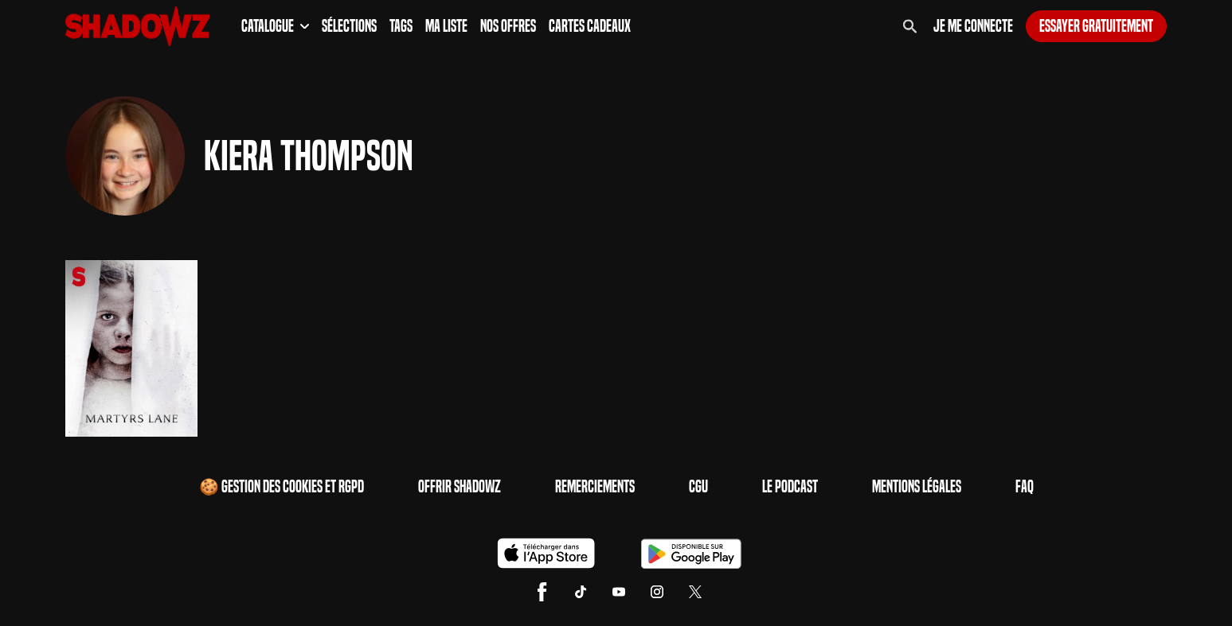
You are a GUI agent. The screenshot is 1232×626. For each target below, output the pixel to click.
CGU (698, 486)
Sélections (349, 26)
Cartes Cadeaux (590, 26)
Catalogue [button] (275, 26)
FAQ (1024, 486)
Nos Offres (508, 26)
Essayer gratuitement (1096, 26)
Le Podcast (790, 486)
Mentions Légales (916, 486)
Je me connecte (973, 26)
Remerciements (595, 486)
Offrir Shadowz (459, 486)
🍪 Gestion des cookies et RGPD (281, 486)
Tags (401, 26)
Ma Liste (446, 26)
